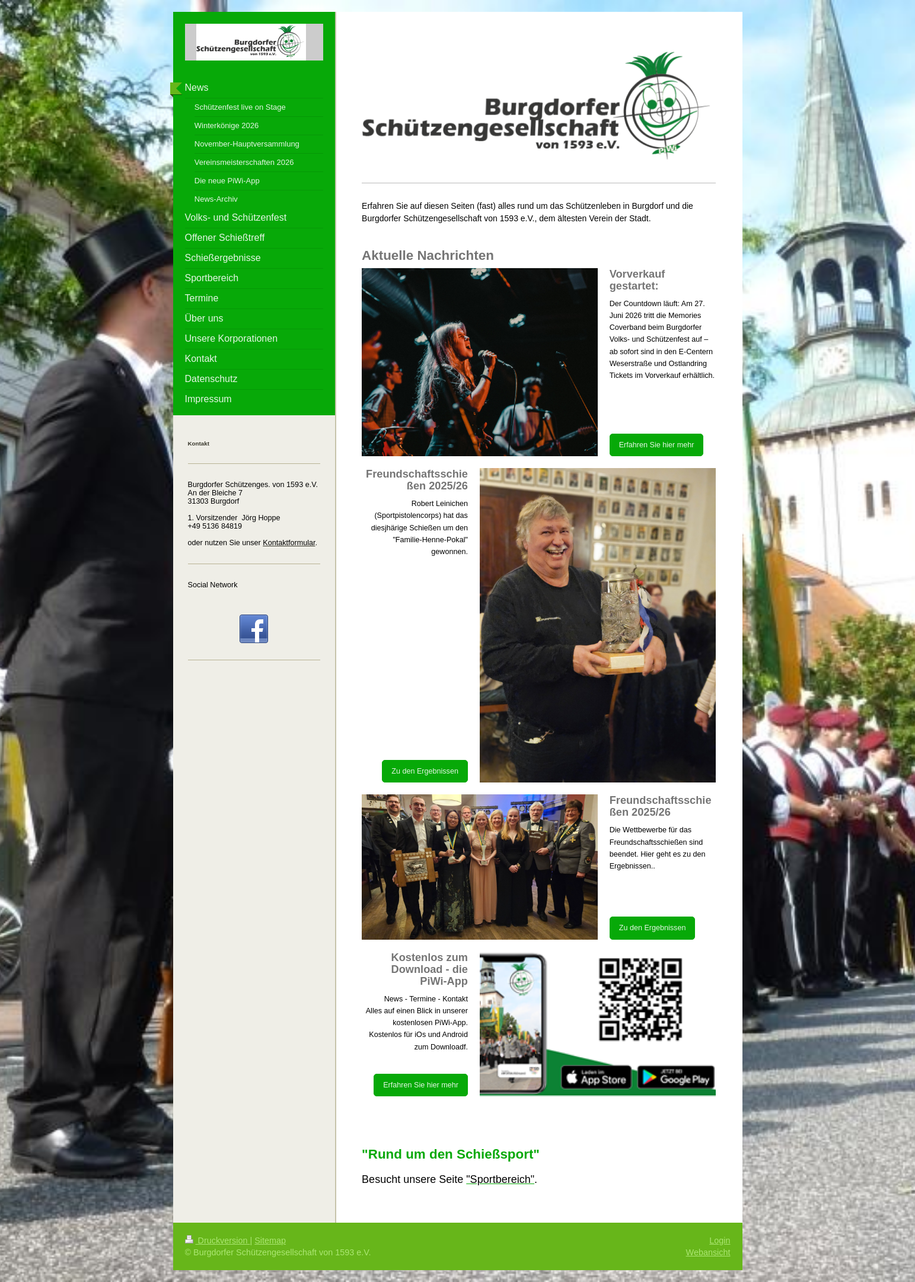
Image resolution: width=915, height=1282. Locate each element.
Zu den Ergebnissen (424, 771)
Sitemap (270, 1240)
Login (719, 1240)
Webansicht (708, 1252)
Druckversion (217, 1240)
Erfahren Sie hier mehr (656, 445)
